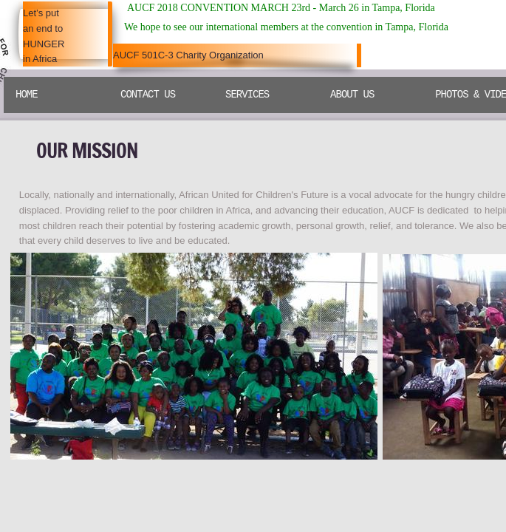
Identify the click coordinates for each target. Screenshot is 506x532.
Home (27, 94)
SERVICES (247, 94)
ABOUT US (352, 94)
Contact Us (147, 94)
